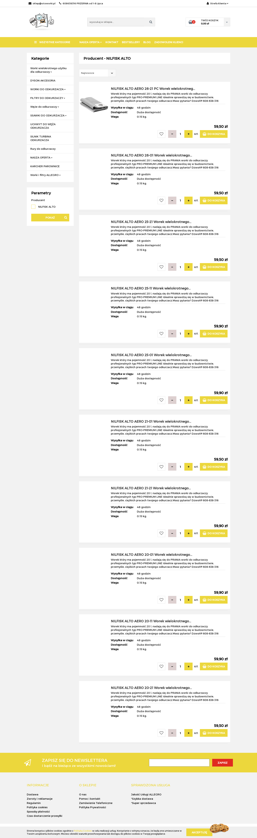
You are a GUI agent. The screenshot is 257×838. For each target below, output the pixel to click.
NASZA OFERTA (90, 42)
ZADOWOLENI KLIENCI (168, 42)
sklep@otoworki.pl (42, 3)
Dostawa (32, 794)
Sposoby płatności (38, 811)
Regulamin (34, 802)
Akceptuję (199, 832)
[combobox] (97, 73)
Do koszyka (214, 134)
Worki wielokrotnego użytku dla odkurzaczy (48, 70)
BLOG (147, 42)
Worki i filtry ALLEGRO (45, 174)
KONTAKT (111, 42)
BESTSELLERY (131, 42)
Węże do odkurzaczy (44, 106)
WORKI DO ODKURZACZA (48, 89)
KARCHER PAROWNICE (45, 166)
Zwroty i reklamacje (39, 798)
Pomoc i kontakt (89, 798)
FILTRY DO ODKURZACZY (47, 97)
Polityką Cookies (83, 830)
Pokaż (50, 217)
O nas (82, 794)
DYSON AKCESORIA (42, 80)
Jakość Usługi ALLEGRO (146, 794)
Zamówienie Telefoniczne (95, 802)
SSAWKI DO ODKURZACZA (48, 115)
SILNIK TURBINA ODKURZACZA (40, 138)
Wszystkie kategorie (52, 42)
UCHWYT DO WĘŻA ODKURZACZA (43, 126)
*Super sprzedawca (143, 802)
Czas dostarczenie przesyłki (44, 815)
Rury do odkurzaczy (43, 148)
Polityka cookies (37, 807)
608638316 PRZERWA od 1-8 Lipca (81, 3)
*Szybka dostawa (142, 798)
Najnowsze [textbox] (87, 72)
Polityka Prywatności (92, 807)
